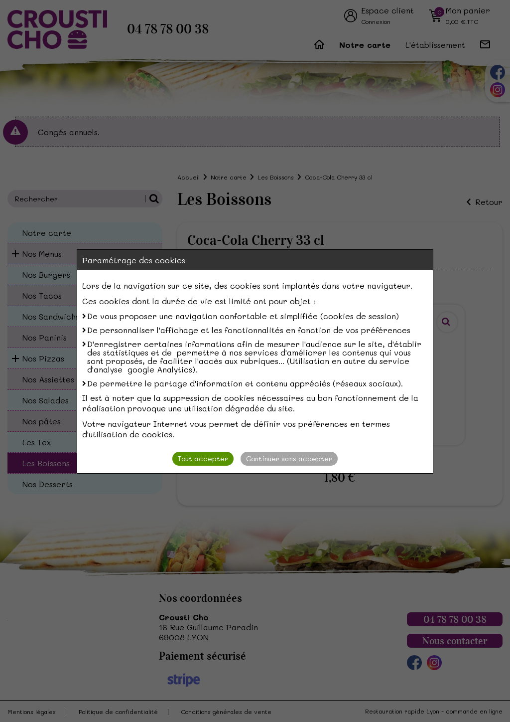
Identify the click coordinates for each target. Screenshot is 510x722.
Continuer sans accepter (289, 458)
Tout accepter (203, 458)
